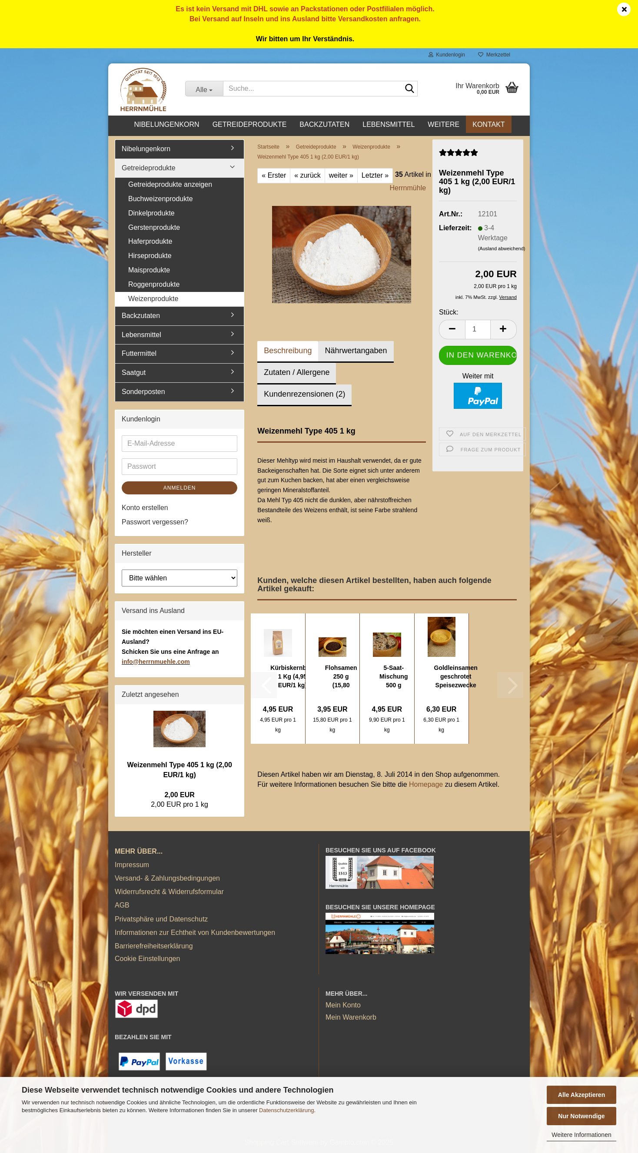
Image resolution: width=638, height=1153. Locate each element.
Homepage (426, 784)
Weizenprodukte (153, 298)
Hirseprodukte (150, 255)
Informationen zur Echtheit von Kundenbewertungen (195, 932)
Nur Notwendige (581, 1116)
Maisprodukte (149, 270)
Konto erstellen (145, 507)
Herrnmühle (408, 188)
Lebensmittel (388, 124)
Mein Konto (343, 1005)
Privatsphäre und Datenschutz (161, 919)
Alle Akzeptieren (581, 1094)
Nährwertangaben (356, 350)
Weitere (443, 124)
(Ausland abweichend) (501, 248)
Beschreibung (288, 350)
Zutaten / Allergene (296, 372)
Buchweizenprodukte (160, 198)
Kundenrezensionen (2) (304, 394)
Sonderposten (143, 391)
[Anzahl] (478, 329)
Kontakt (488, 124)
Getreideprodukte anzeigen (170, 184)
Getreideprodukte (250, 124)
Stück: (448, 312)
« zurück (307, 175)
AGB (122, 905)
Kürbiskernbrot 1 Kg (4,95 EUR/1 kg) (292, 676)
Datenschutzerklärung (286, 1110)
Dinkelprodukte (151, 213)
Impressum (132, 864)
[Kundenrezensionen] (458, 155)
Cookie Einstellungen (147, 958)
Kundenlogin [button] (447, 55)
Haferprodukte (150, 241)
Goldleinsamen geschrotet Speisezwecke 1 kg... (456, 676)
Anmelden (179, 488)
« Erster (274, 175)
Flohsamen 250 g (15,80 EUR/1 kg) (341, 676)
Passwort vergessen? (155, 522)
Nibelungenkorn (166, 124)
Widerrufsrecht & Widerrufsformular (169, 891)
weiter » (341, 175)
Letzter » (375, 175)
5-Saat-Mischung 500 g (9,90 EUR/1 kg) (393, 676)
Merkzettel (494, 55)
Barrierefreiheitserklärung (154, 946)
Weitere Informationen (581, 1134)
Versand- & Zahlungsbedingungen (167, 878)
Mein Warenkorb (351, 1017)
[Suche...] (204, 88)
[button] (452, 329)
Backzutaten (324, 124)
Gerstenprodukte (154, 227)
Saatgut (134, 372)
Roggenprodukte (153, 284)
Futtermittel (139, 353)
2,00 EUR (179, 794)
